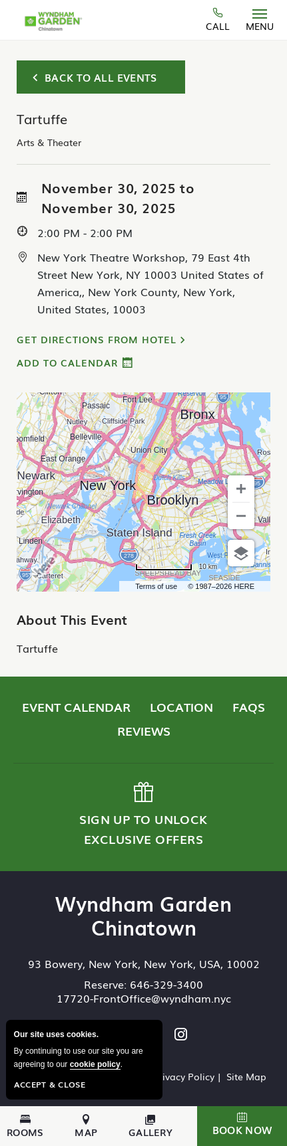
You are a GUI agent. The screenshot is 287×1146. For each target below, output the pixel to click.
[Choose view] (241, 553)
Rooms (25, 1126)
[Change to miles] (176, 567)
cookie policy (95, 1064)
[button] (242, 1126)
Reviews (143, 730)
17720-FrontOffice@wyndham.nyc (144, 998)
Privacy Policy (183, 1076)
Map (86, 1126)
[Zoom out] (241, 516)
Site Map (246, 1076)
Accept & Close (49, 1084)
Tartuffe (37, 648)
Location (181, 706)
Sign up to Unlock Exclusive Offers (142, 814)
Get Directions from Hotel (96, 339)
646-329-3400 (166, 984)
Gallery (150, 1126)
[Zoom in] (241, 488)
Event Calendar (76, 706)
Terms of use (156, 586)
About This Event (72, 619)
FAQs (248, 706)
